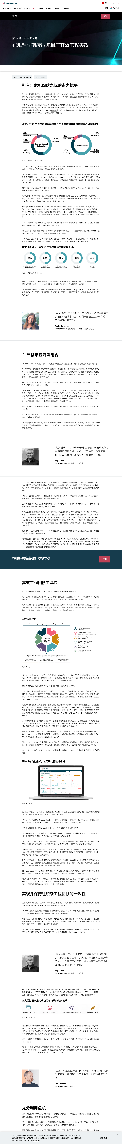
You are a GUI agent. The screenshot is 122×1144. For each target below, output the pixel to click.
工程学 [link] (41, 8)
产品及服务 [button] (7, 8)
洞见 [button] (34, 8)
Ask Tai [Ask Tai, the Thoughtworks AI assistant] (116, 8)
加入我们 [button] (49, 8)
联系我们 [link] (67, 8)
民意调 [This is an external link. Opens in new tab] (54, 110)
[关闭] (117, 1134)
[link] (105, 16)
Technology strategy (22, 77)
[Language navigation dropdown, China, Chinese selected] (108, 3)
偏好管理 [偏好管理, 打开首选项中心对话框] (103, 1138)
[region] (61, 1138)
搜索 (106, 8)
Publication (40, 77)
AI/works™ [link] (18, 8)
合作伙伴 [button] (27, 8)
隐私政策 (36, 1140)
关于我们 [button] (58, 8)
